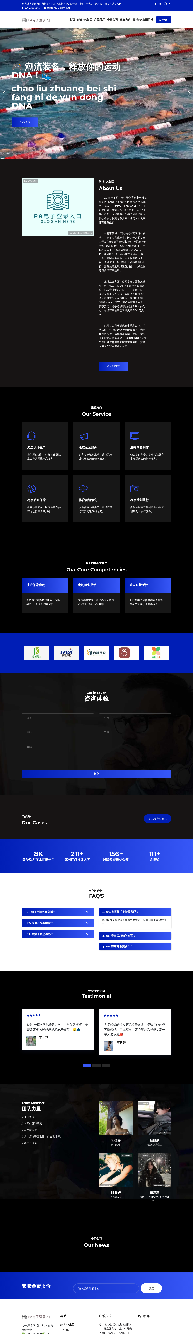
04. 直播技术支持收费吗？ (122, 911)
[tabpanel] (57, 1029)
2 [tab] (96, 1065)
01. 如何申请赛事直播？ (41, 911)
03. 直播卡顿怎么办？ (40, 934)
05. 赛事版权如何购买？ (121, 935)
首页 (72, 19)
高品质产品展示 (158, 818)
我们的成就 (113, 366)
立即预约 (163, 19)
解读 (84, 19)
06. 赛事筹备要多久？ (119, 946)
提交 (96, 773)
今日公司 (112, 19)
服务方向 (125, 19)
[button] (189, 93)
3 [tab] (106, 1065)
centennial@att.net (57, 7)
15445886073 (31, 7)
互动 (143, 19)
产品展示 (99, 19)
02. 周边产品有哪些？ (40, 923)
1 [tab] (87, 1065)
